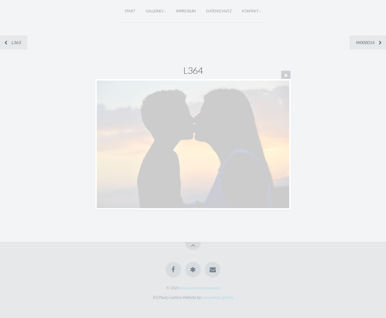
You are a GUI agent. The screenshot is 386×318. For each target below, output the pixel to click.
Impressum (186, 11)
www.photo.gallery (217, 297)
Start (130, 11)
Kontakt (250, 11)
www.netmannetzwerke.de (200, 288)
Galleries (155, 11)
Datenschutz (219, 11)
